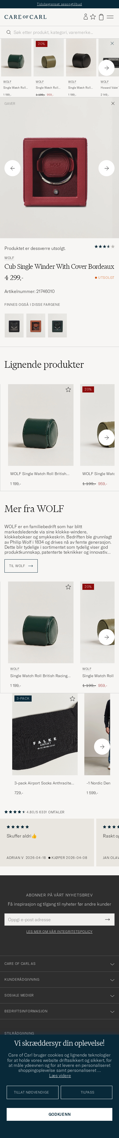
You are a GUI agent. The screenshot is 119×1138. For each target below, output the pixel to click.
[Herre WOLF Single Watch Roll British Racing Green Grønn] (16, 57)
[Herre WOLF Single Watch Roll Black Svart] (81, 57)
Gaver (9, 104)
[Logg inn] (86, 17)
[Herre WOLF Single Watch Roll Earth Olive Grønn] (49, 57)
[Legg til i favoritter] (67, 390)
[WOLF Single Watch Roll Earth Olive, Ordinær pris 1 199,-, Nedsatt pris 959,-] (48, 68)
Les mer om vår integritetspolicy (59, 931)
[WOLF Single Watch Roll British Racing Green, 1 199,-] (16, 68)
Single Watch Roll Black (79, 88)
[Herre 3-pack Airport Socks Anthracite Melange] (45, 734)
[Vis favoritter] (93, 17)
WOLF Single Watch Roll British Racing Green (38, 474)
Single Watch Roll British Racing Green (14, 88)
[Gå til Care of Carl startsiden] (25, 17)
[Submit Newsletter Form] (107, 919)
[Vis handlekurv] (101, 17)
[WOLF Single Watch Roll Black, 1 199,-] (81, 68)
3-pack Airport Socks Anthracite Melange (42, 783)
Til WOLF (21, 566)
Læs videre (60, 1075)
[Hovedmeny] (110, 17)
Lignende (44, 364)
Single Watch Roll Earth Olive (47, 88)
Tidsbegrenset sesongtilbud (59, 4)
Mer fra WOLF (34, 509)
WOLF (7, 82)
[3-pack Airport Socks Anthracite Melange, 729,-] (45, 744)
